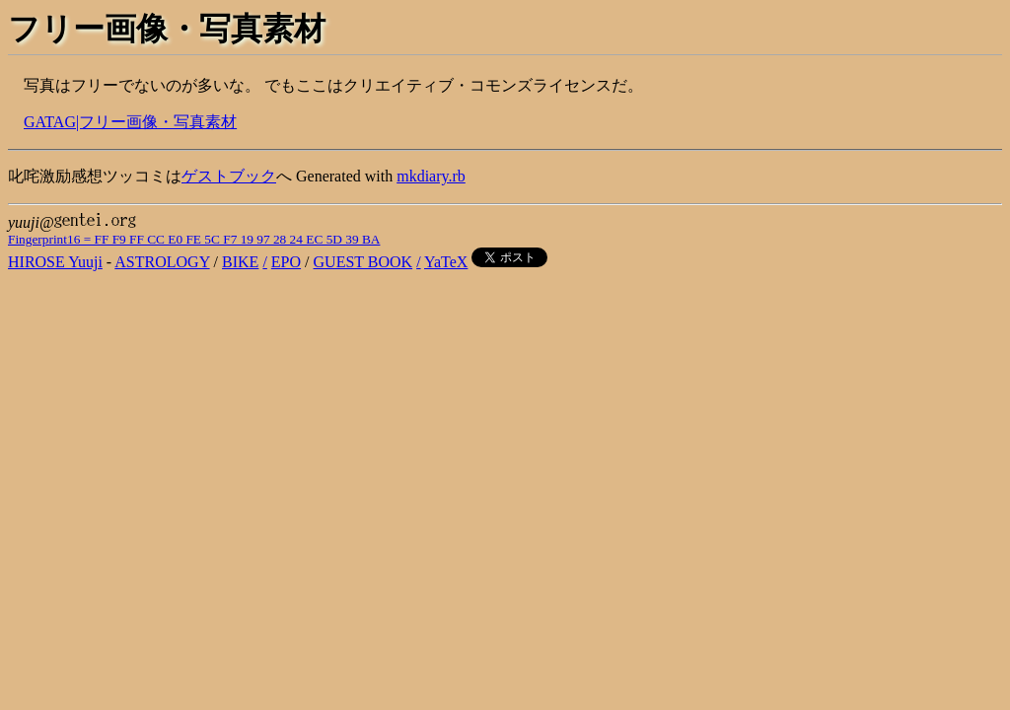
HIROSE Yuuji (55, 261)
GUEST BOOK (363, 261)
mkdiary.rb (431, 176)
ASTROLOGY (161, 261)
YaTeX (446, 261)
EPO (286, 261)
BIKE (240, 261)
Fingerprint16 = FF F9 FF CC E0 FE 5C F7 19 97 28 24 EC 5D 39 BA (194, 239)
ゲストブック (228, 176)
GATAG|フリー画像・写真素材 (130, 121)
